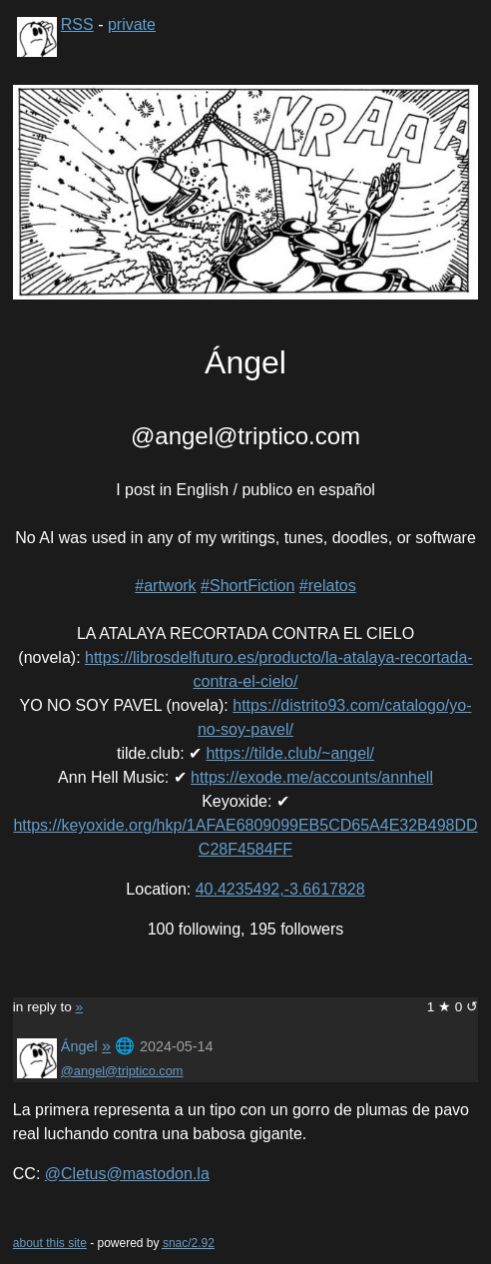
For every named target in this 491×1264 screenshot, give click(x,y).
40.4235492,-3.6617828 (280, 889)
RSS (77, 24)
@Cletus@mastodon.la (127, 1173)
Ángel (79, 1046)
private (132, 24)
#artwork (165, 585)
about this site (50, 1243)
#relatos (327, 585)
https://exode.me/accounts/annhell (312, 777)
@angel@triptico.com (122, 1070)
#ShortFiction (247, 585)
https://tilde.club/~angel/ (290, 753)
